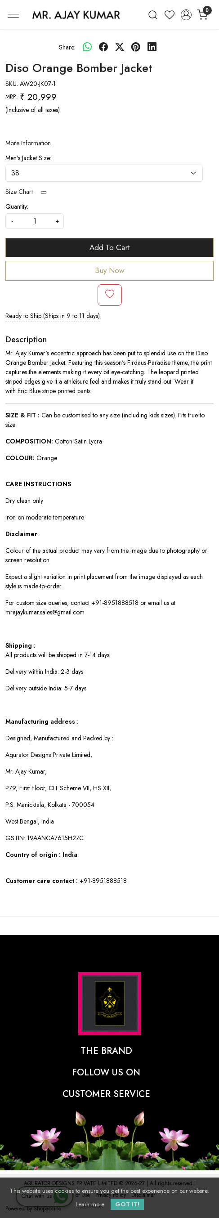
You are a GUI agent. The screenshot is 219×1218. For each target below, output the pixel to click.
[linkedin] (152, 47)
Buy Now (110, 270)
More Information (28, 143)
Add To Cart (109, 247)
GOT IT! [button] (127, 1204)
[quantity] (34, 221)
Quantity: (16, 206)
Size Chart (29, 191)
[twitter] (120, 47)
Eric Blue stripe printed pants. (55, 390)
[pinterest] (136, 47)
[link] (153, 14)
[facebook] (103, 47)
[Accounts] (186, 14)
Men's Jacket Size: (28, 157)
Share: (67, 47)
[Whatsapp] (87, 47)
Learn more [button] (90, 1204)
